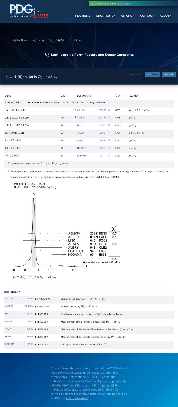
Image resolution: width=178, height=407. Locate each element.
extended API (116, 3)
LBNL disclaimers (77, 399)
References (12, 292)
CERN (114, 386)
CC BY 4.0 (93, 377)
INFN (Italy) (98, 386)
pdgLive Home (20, 40)
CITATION (120, 18)
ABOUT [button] (161, 18)
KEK (77, 386)
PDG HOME (70, 18)
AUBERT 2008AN (67, 172)
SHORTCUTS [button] (94, 18)
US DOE (55, 386)
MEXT (65, 386)
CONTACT (141, 18)
